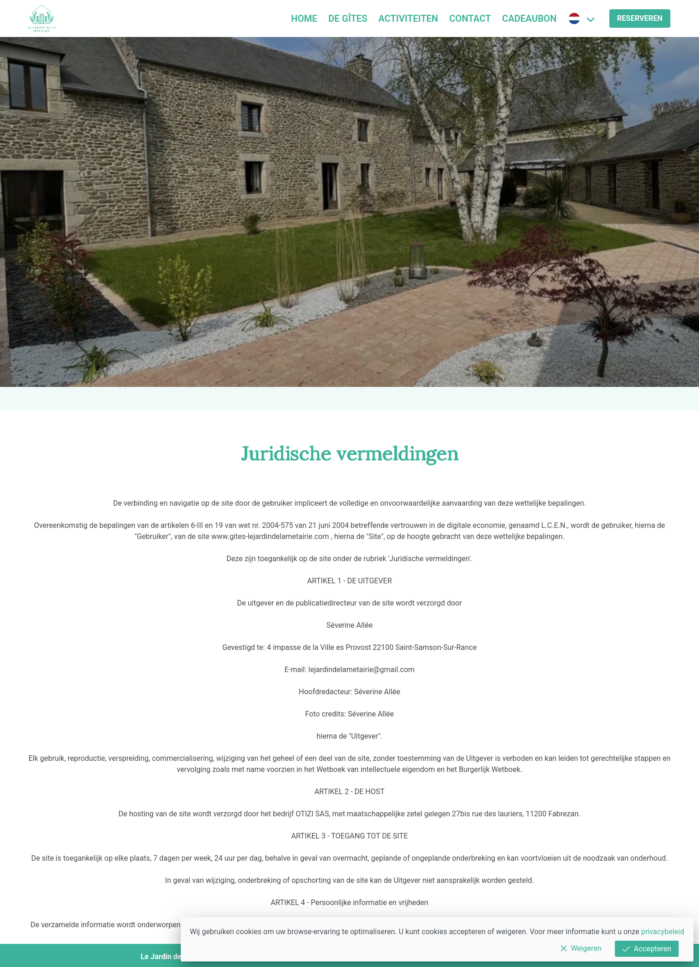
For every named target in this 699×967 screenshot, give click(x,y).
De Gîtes (347, 18)
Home (304, 18)
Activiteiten (408, 18)
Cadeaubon (529, 18)
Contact (470, 18)
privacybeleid (662, 931)
